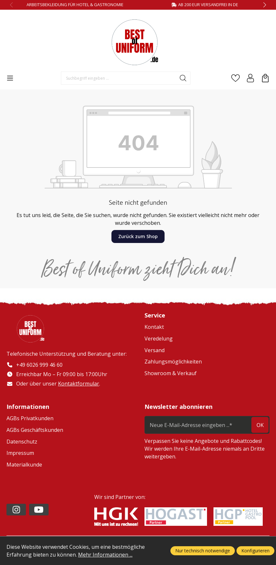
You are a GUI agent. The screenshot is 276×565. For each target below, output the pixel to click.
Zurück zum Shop (138, 236)
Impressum (20, 453)
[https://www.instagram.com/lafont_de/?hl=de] (16, 509)
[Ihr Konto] (250, 78)
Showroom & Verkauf (170, 373)
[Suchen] (183, 78)
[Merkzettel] (235, 78)
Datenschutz (21, 441)
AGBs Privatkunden (29, 418)
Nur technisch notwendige (202, 551)
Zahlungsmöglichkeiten (173, 361)
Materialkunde (24, 464)
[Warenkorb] (265, 78)
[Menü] (10, 78)
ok (260, 425)
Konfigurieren (255, 551)
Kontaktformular (78, 383)
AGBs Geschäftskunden (34, 430)
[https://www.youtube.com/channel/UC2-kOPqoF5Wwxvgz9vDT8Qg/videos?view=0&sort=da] (39, 509)
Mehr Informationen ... (105, 554)
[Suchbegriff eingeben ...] (118, 78)
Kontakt (154, 326)
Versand (154, 350)
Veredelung (158, 338)
